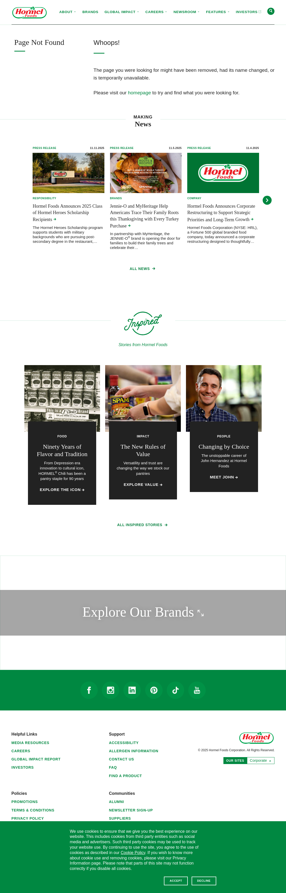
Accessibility (124, 743)
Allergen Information (134, 751)
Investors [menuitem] (247, 7)
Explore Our (164, 612)
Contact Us (121, 759)
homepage (139, 92)
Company (194, 198)
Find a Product (125, 776)
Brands (116, 198)
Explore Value (143, 484)
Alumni (116, 802)
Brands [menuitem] (90, 12)
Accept (176, 880)
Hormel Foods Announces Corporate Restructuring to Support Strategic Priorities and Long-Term (221, 213)
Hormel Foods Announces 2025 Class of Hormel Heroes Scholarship (67, 213)
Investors (23, 767)
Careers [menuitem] (156, 11)
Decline (204, 880)
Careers (21, 751)
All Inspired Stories (143, 526)
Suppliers (120, 818)
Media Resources (31, 743)
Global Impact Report (36, 759)
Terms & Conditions (33, 810)
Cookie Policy (133, 852)
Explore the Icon (62, 489)
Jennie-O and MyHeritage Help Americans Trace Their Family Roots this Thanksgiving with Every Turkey (144, 216)
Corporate (259, 759)
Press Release (44, 148)
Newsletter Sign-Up (131, 810)
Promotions (25, 802)
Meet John (224, 477)
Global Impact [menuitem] (121, 11)
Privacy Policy (28, 818)
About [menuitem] (67, 11)
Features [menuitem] (218, 11)
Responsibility (44, 198)
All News (143, 270)
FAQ (113, 767)
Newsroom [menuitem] (186, 11)
